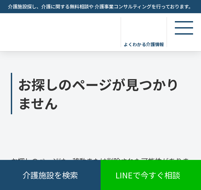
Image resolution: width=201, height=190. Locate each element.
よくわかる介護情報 (144, 44)
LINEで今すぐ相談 (147, 175)
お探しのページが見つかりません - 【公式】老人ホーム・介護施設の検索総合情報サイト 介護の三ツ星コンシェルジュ (59, 31)
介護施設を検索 (50, 175)
